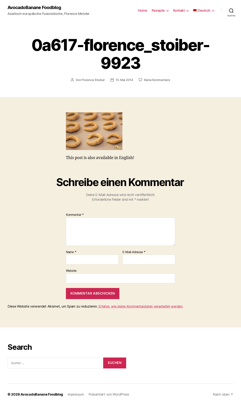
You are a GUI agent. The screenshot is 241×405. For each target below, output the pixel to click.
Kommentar (75, 215)
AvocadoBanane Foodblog (34, 7)
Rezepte (158, 10)
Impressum (76, 394)
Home (142, 10)
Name (71, 252)
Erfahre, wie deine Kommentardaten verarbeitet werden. (140, 306)
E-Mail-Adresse (134, 252)
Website (71, 271)
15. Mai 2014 (124, 80)
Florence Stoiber (93, 80)
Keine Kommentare (157, 80)
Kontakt (179, 10)
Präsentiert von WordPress (108, 394)
